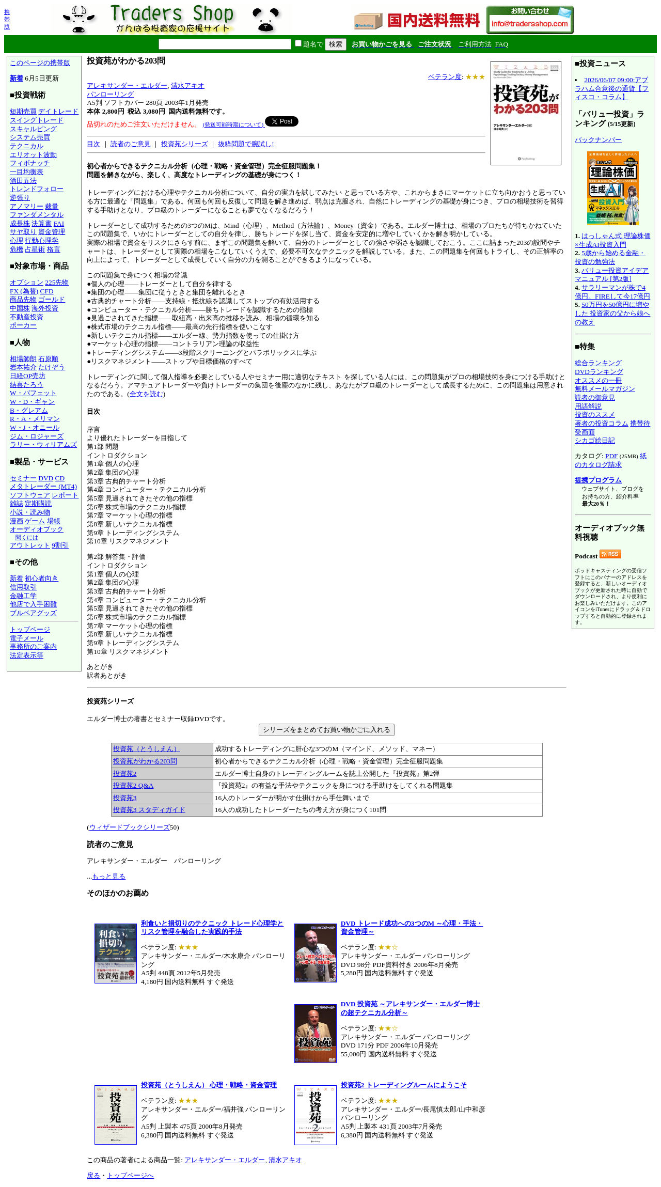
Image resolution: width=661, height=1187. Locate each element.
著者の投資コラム (601, 423)
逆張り (20, 197)
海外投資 (45, 308)
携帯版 (7, 19)
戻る (93, 1175)
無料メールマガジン (605, 389)
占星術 (35, 249)
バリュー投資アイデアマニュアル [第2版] (612, 275)
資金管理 (51, 232)
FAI (59, 223)
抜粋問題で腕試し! (246, 144)
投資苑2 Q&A (133, 785)
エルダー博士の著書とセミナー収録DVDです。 (326, 757)
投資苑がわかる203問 (145, 761)
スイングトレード (37, 120)
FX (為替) (24, 291)
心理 (16, 240)
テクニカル (26, 146)
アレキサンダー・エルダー (127, 85)
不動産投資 (26, 317)
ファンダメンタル (37, 214)
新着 (16, 78)
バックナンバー (598, 140)
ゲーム (35, 521)
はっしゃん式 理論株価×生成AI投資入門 (613, 240)
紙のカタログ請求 (611, 460)
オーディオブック (37, 529)
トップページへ (130, 1175)
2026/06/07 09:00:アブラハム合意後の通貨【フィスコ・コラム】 (612, 88)
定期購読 (38, 503)
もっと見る (108, 876)
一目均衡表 (26, 172)
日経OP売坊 (27, 376)
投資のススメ (595, 414)
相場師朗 (23, 359)
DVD (45, 478)
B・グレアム (29, 410)
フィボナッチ (30, 163)
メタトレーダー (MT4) (43, 486)
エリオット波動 (33, 155)
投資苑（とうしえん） (146, 749)
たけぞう (51, 367)
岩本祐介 (23, 367)
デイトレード (58, 111)
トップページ (30, 629)
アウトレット (30, 545)
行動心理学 (41, 240)
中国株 (20, 308)
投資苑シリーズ (184, 144)
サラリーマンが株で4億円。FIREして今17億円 (612, 292)
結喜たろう (26, 384)
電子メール (26, 638)
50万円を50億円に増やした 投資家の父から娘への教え (612, 313)
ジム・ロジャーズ (37, 436)
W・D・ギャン (32, 401)
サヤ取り (23, 232)
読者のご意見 (131, 144)
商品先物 (23, 299)
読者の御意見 (595, 397)
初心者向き (41, 578)
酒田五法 (23, 180)
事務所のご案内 (33, 646)
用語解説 (588, 406)
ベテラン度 (445, 77)
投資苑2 (125, 773)
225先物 (57, 282)
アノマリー (26, 206)
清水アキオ (187, 85)
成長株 (20, 223)
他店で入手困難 (33, 604)
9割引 (60, 545)
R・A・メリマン (35, 419)
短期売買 (23, 111)
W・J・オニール (34, 427)
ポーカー (23, 325)
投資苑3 (125, 798)
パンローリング (110, 94)
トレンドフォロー (37, 189)
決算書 (42, 223)
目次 (93, 144)
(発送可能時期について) (234, 124)
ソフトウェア (30, 495)
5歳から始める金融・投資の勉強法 (610, 257)
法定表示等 (26, 655)
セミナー (23, 478)
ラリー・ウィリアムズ (43, 444)
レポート (65, 495)
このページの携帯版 (40, 63)
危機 (16, 249)
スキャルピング (33, 129)
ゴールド (51, 299)
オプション (26, 282)
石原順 (48, 359)
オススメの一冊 (598, 380)
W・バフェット (33, 393)
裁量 (51, 206)
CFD (47, 291)
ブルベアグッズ (33, 613)
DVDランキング (599, 372)
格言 (53, 249)
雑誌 (16, 503)
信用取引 (23, 587)
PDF (611, 456)
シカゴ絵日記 (595, 440)
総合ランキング (598, 363)
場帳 (53, 521)
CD (60, 478)
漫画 (16, 521)
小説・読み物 (30, 512)
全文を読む (146, 394)
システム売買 (30, 137)
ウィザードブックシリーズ (129, 827)
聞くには (26, 537)
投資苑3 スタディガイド (149, 810)
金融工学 (23, 596)
